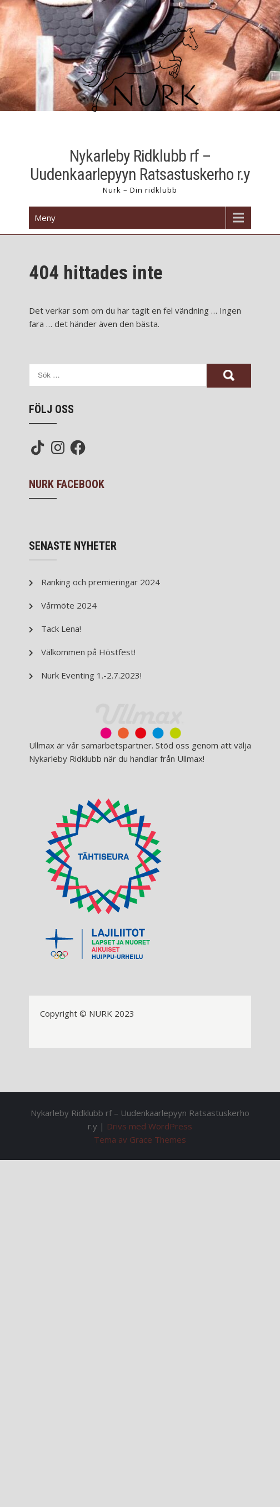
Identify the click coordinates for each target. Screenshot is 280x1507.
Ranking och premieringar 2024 (100, 581)
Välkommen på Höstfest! (88, 651)
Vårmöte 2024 (69, 605)
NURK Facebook (66, 484)
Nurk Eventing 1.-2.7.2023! (91, 675)
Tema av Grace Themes (140, 1139)
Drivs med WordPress (149, 1126)
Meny (45, 217)
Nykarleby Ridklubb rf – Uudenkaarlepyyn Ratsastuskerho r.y (140, 165)
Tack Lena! (61, 628)
